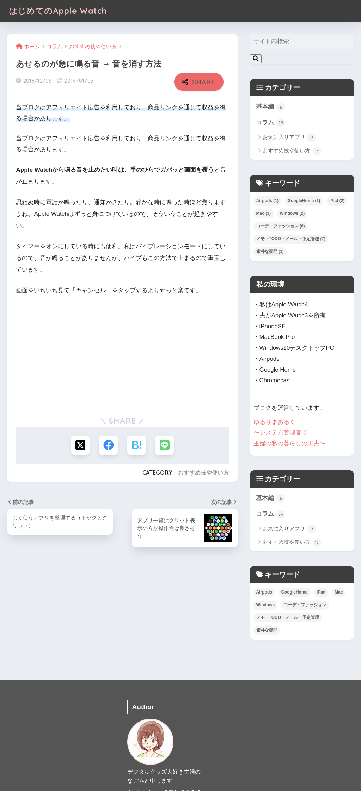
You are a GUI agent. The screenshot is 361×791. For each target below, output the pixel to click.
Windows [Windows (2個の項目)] (292, 213)
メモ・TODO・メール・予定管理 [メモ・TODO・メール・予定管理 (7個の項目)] (290, 238)
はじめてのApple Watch (58, 11)
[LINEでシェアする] (165, 445)
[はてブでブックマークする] (136, 445)
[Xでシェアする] (80, 445)
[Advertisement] (122, 354)
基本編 (270, 107)
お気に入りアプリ (289, 137)
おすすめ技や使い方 (203, 472)
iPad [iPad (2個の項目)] (336, 200)
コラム (270, 122)
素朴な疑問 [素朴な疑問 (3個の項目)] (270, 251)
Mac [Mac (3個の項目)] (263, 213)
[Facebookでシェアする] (108, 445)
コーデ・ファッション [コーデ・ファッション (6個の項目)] (280, 226)
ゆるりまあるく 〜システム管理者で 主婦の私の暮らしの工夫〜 (289, 432)
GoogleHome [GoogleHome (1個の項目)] (304, 200)
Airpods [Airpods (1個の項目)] (267, 200)
